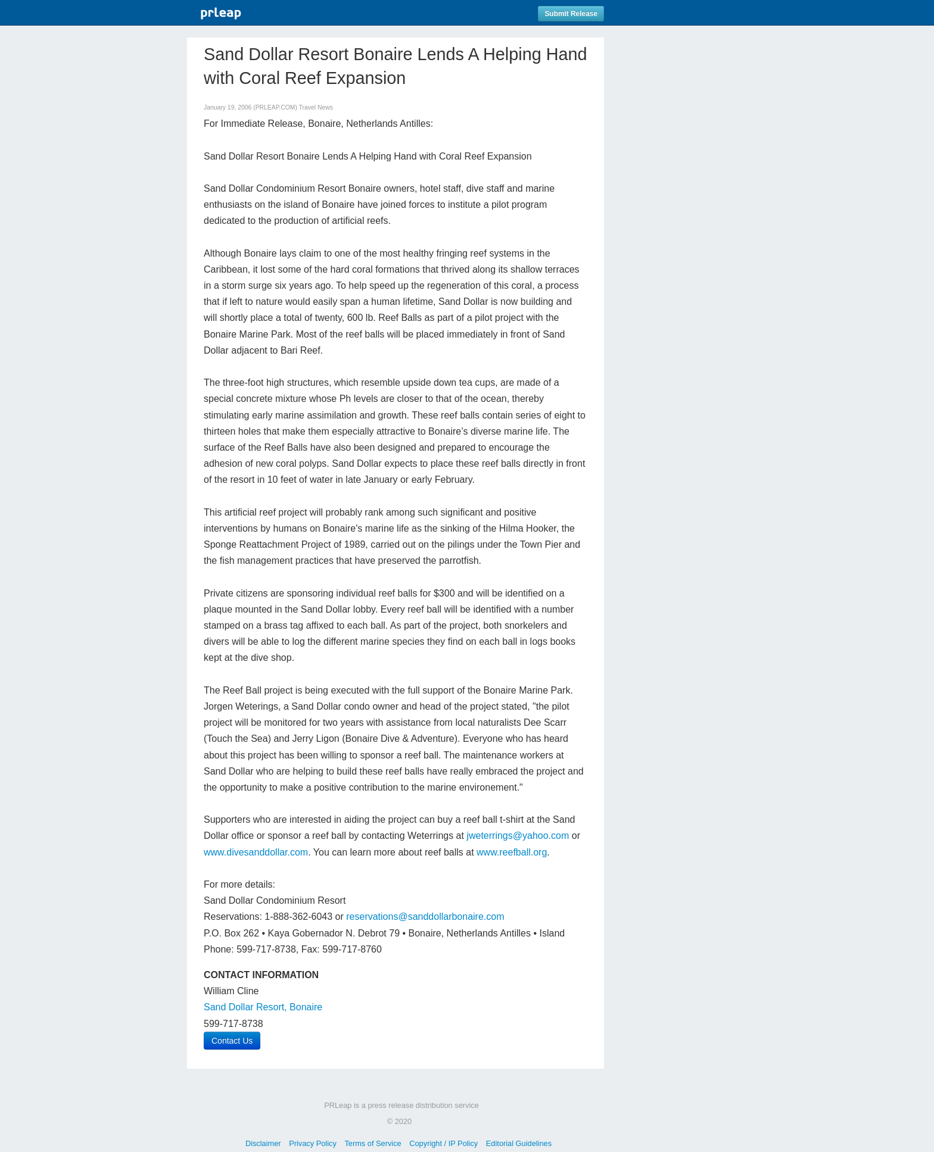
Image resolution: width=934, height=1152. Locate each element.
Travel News (316, 107)
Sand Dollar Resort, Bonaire (263, 1007)
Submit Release (570, 14)
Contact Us (232, 1040)
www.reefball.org (512, 852)
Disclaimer (263, 1143)
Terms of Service (372, 1143)
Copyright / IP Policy (443, 1143)
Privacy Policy (313, 1143)
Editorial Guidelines (519, 1143)
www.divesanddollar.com (256, 852)
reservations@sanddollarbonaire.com (425, 916)
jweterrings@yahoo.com (517, 836)
